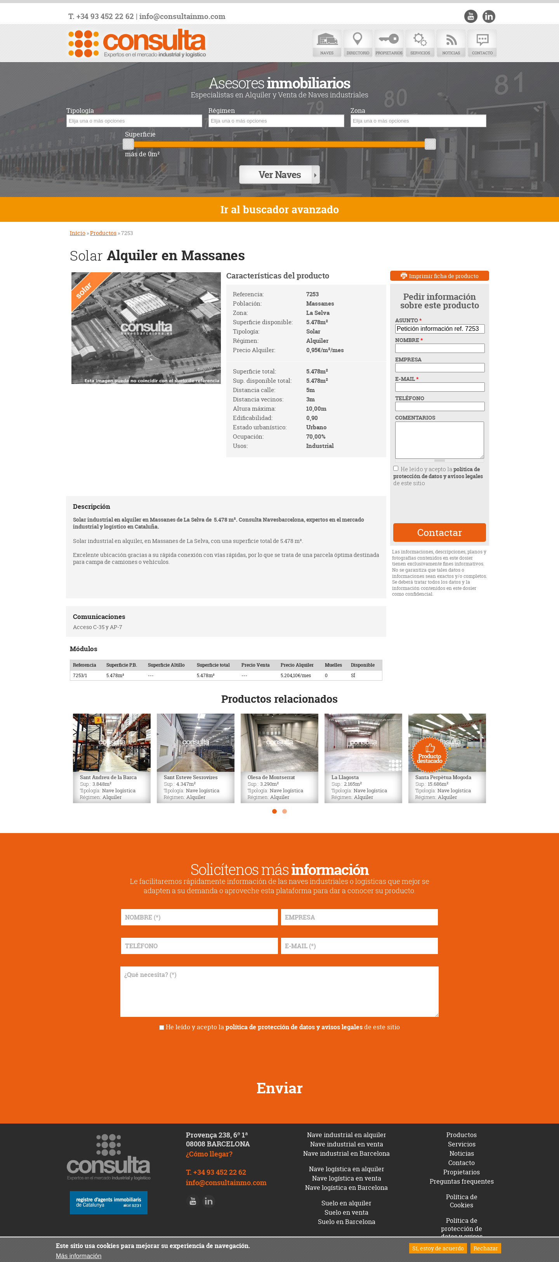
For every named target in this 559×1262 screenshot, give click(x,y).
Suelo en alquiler (346, 1196)
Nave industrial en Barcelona (346, 1147)
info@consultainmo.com (182, 16)
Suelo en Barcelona (346, 1214)
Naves (327, 43)
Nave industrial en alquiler (346, 1128)
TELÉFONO (409, 391)
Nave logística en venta (346, 1171)
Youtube (474, 16)
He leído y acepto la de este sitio (438, 469)
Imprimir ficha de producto (444, 269)
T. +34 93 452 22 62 (101, 16)
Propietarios (389, 43)
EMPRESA (408, 352)
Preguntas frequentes (462, 1174)
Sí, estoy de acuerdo (438, 1248)
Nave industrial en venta (346, 1137)
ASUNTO (408, 313)
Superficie (140, 134)
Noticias (451, 43)
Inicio (77, 226)
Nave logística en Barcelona (346, 1180)
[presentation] (439, 498)
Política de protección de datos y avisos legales (462, 1225)
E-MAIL (406, 371)
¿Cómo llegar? (209, 1147)
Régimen (221, 111)
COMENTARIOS (415, 411)
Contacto (482, 43)
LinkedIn (490, 16)
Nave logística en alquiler (346, 1162)
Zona (358, 111)
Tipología (80, 111)
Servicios (420, 43)
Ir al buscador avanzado (279, 202)
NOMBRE (409, 333)
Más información (78, 1256)
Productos (103, 226)
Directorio (358, 43)
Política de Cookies (461, 1194)
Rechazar (486, 1248)
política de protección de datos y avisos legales (438, 465)
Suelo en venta (346, 1205)
